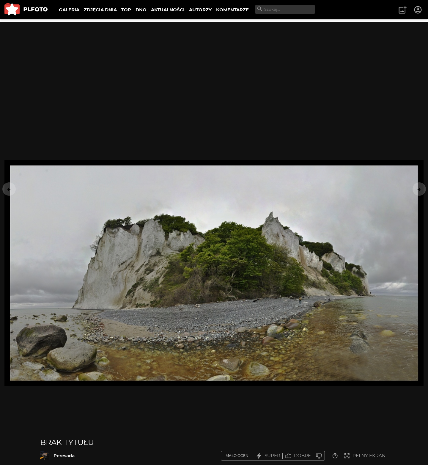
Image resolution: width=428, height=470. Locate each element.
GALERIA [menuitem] (69, 9)
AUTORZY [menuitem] (200, 9)
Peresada (64, 455)
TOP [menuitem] (126, 9)
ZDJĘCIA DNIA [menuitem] (100, 9)
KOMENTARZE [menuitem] (232, 9)
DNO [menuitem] (141, 9)
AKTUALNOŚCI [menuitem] (168, 9)
